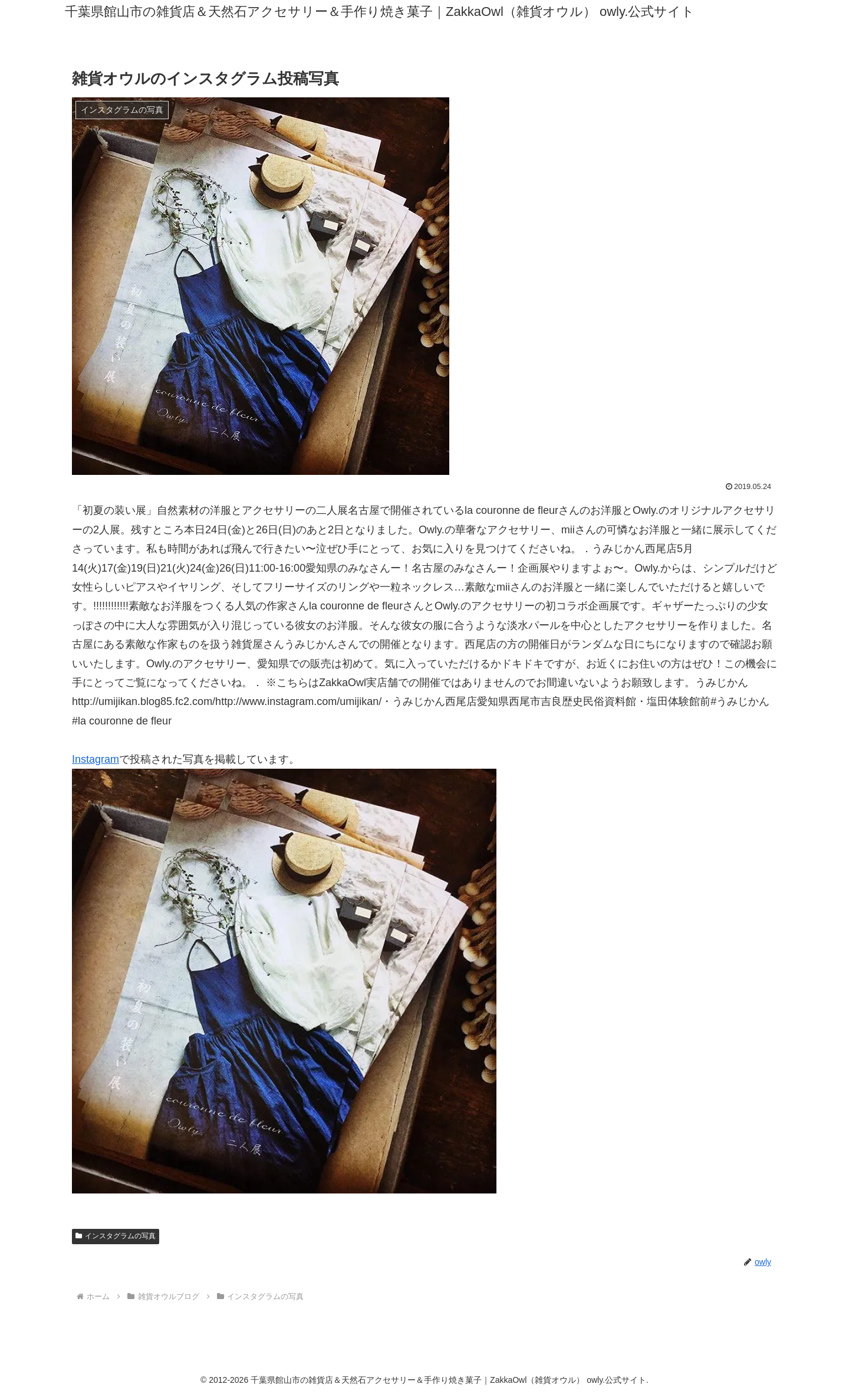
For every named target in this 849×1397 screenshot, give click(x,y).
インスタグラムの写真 (115, 1236)
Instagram (95, 759)
